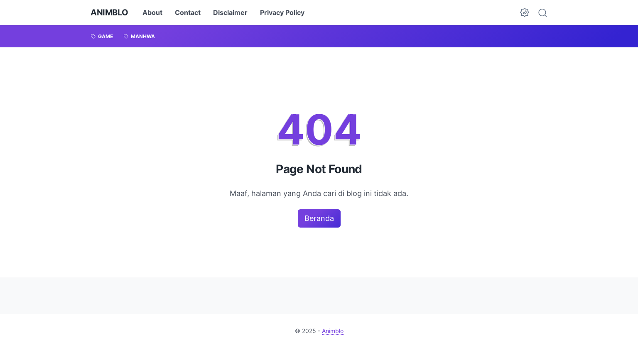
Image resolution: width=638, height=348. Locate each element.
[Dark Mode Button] (525, 12)
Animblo (109, 12)
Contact (188, 12)
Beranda (319, 218)
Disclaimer (230, 12)
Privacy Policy (282, 12)
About (152, 12)
